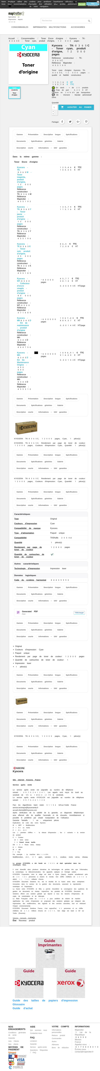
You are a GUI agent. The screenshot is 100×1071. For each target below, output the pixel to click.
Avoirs (54, 1041)
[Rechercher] (66, 20)
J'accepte (82, 4)
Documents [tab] (21, 141)
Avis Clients (13, 1041)
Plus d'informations (93, 4)
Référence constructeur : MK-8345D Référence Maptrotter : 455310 (24, 381)
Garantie (11, 1038)
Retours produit (58, 1035)
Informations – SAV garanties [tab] (52, 148)
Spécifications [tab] (71, 134)
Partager (62, 121)
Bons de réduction (60, 1048)
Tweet (70, 121)
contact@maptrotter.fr (84, 1052)
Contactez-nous (36, 1033)
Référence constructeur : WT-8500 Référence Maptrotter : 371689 (24, 306)
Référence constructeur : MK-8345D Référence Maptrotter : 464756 (24, 339)
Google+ (78, 121)
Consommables (19, 27)
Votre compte (60, 1026)
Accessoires (78, 27)
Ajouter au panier (76, 107)
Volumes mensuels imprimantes (24, 918)
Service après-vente (38, 1047)
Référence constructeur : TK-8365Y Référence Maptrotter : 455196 (24, 232)
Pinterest (86, 121)
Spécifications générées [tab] (41, 141)
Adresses (55, 1044)
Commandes (56, 1038)
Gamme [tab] (20, 134)
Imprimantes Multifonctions (49, 27)
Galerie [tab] (60, 141)
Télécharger (79, 613)
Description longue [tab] (52, 134)
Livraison (33, 1041)
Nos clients (13, 1044)
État (14, 920)
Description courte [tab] (25, 148)
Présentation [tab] (33, 134)
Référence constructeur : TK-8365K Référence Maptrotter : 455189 (24, 267)
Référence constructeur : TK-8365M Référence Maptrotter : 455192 (24, 195)
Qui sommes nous (38, 1030)
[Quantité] (55, 107)
